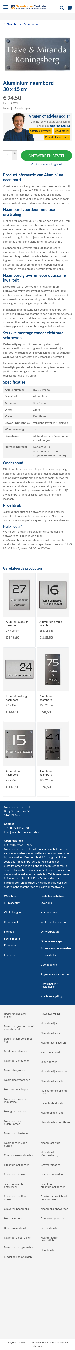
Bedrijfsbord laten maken (15, 1015)
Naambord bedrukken (17, 1237)
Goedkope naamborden (18, 1155)
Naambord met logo (16, 1060)
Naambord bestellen (16, 1133)
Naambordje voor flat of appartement (19, 1027)
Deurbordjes (48, 1250)
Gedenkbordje (49, 1228)
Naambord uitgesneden (18, 1247)
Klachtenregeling (51, 996)
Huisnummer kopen (16, 1089)
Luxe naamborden (52, 1174)
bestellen (41, 874)
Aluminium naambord (46, 698)
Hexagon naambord (16, 1111)
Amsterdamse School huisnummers (54, 1198)
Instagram (10, 955)
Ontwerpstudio (50, 931)
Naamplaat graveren (53, 1042)
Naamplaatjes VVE (15, 1070)
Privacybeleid (49, 955)
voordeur (17, 857)
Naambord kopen (51, 1033)
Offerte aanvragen (52, 941)
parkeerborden (46, 861)
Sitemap (9, 931)
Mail (64, 121)
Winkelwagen (12, 912)
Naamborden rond (52, 1112)
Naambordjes (49, 1023)
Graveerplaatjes (50, 1164)
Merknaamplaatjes (15, 1051)
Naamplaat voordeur (17, 1079)
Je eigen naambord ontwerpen (15, 1185)
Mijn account (12, 902)
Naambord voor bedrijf (55, 1081)
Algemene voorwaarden (55, 974)
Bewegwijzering (50, 1013)
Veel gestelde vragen (53, 922)
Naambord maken (15, 1174)
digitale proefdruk (54, 520)
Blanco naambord (15, 1228)
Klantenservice (50, 912)
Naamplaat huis (50, 1142)
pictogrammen (13, 865)
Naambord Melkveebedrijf (50, 1154)
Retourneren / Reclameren (49, 985)
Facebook (10, 945)
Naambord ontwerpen (54, 1208)
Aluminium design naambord (17, 623)
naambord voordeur (22, 224)
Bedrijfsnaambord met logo (18, 1040)
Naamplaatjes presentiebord (49, 1239)
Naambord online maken (15, 1198)
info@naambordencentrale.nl (22, 832)
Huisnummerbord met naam (54, 1092)
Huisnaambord (13, 1218)
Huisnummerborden (16, 1164)
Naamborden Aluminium (22, 24)
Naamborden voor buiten (15, 1144)
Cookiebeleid (49, 964)
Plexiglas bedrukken (53, 1103)
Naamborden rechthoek (55, 1122)
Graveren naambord (16, 1208)
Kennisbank (11, 922)
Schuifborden (49, 1061)
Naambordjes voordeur (55, 1071)
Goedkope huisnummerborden (53, 1185)
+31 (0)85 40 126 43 (16, 828)
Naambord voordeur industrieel (17, 1100)
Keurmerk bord (50, 1052)
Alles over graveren (53, 1218)
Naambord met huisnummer (13, 1122)
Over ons (46, 902)
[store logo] (28, 7)
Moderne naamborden (18, 1256)
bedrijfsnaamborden (23, 861)
